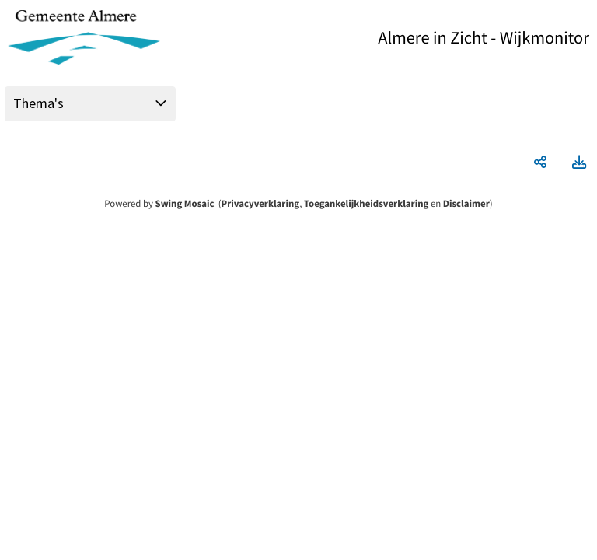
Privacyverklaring (261, 204)
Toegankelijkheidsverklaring (366, 204)
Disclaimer (466, 204)
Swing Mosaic (185, 204)
